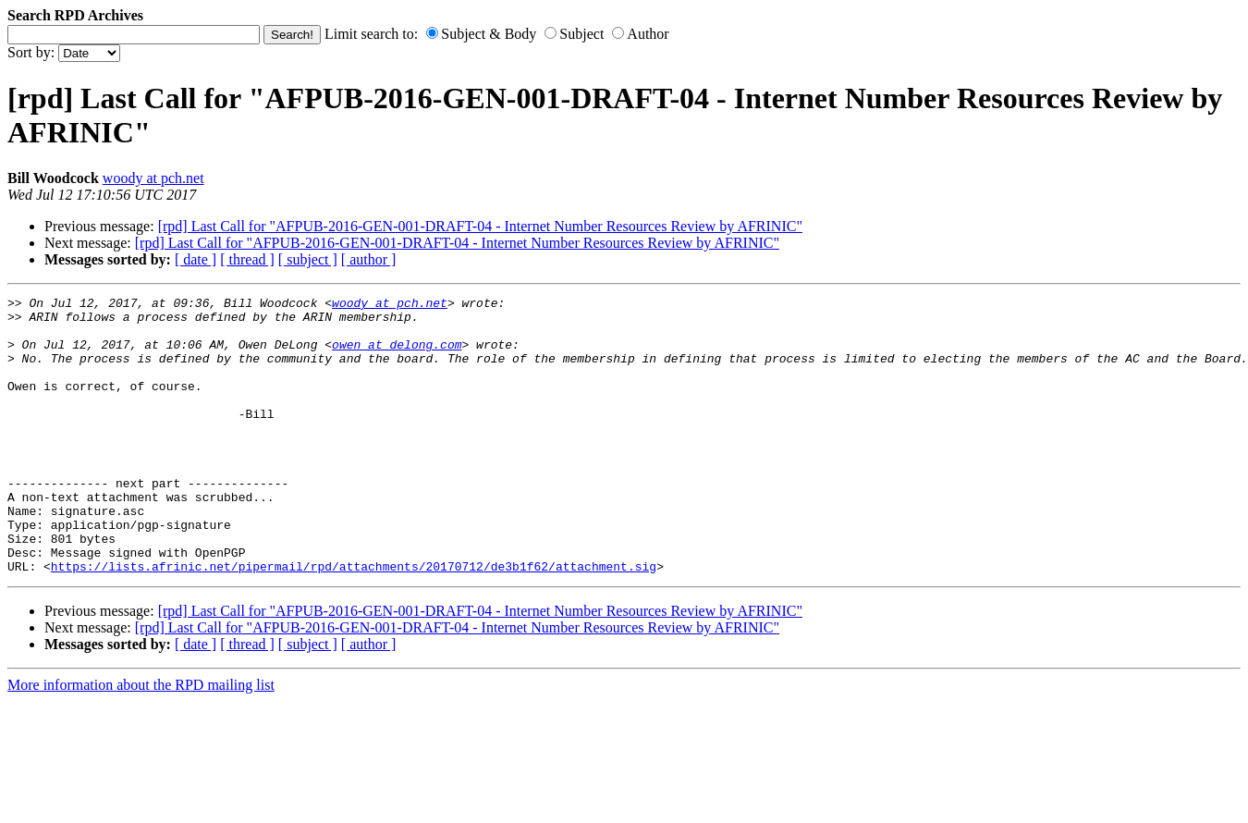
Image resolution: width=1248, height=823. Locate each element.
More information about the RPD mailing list (141, 740)
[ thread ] (247, 259)
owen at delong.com (396, 355)
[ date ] (195, 259)
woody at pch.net (153, 178)
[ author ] (369, 259)
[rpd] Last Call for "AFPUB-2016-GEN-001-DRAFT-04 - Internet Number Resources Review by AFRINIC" (480, 226)
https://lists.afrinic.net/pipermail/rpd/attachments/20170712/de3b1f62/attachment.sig (353, 621)
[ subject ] (307, 259)
